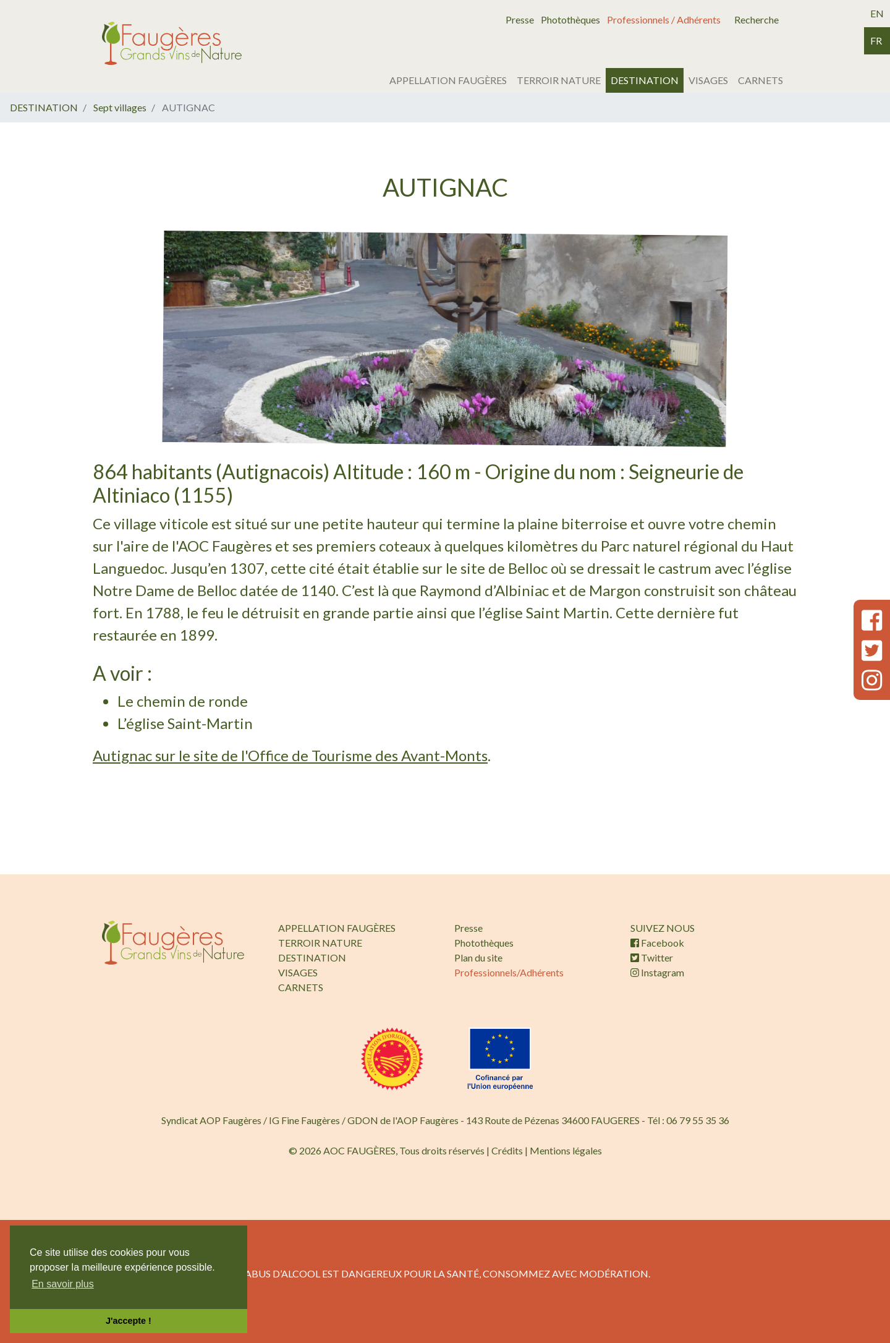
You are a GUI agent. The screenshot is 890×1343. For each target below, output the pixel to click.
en (877, 13)
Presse (520, 19)
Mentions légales (566, 1150)
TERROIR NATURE (559, 80)
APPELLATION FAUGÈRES (448, 80)
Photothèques (570, 19)
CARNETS (760, 80)
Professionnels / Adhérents (664, 19)
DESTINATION (645, 80)
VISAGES (708, 80)
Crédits (507, 1150)
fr (876, 40)
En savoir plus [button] (63, 1284)
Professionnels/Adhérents (509, 972)
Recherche (756, 19)
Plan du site (478, 957)
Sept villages (119, 107)
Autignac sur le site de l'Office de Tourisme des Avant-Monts (290, 755)
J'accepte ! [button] (128, 1321)
